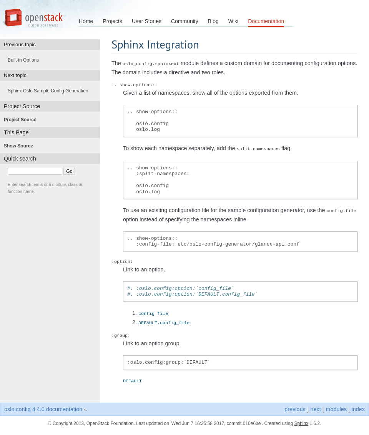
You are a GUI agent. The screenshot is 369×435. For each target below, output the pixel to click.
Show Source (20, 146)
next (315, 408)
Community (184, 21)
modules (336, 408)
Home (86, 21)
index (358, 408)
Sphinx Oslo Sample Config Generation (50, 91)
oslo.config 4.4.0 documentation (43, 408)
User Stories (146, 21)
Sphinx (301, 422)
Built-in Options (25, 60)
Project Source (22, 119)
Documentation (266, 21)
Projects (112, 21)
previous (294, 408)
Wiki (233, 21)
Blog (213, 21)
